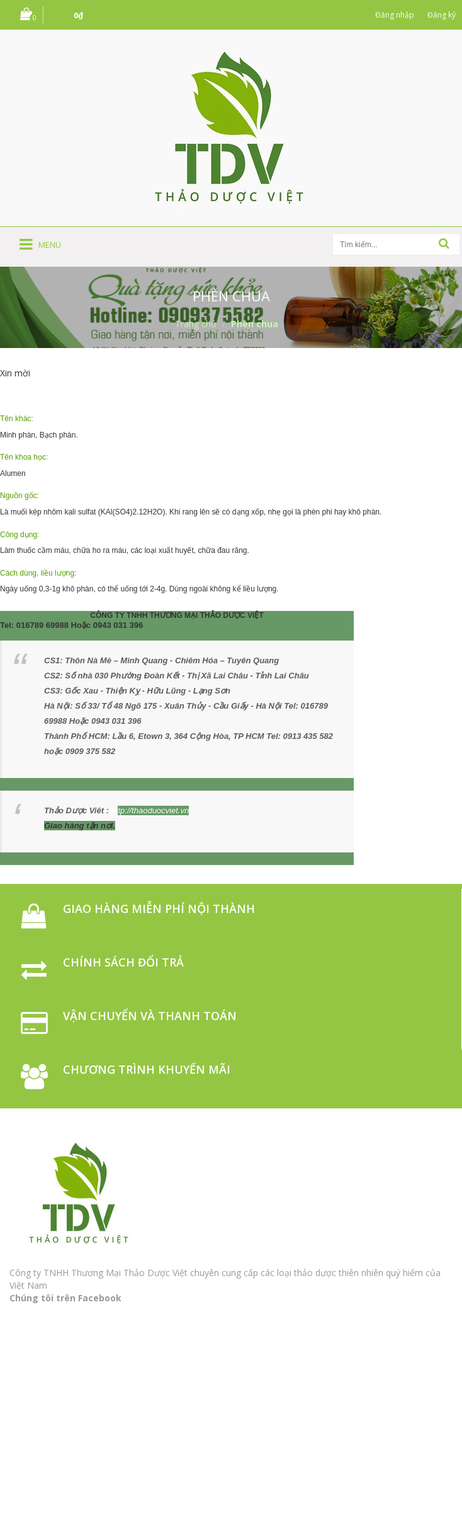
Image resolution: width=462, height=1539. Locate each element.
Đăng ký (441, 14)
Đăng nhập (394, 14)
